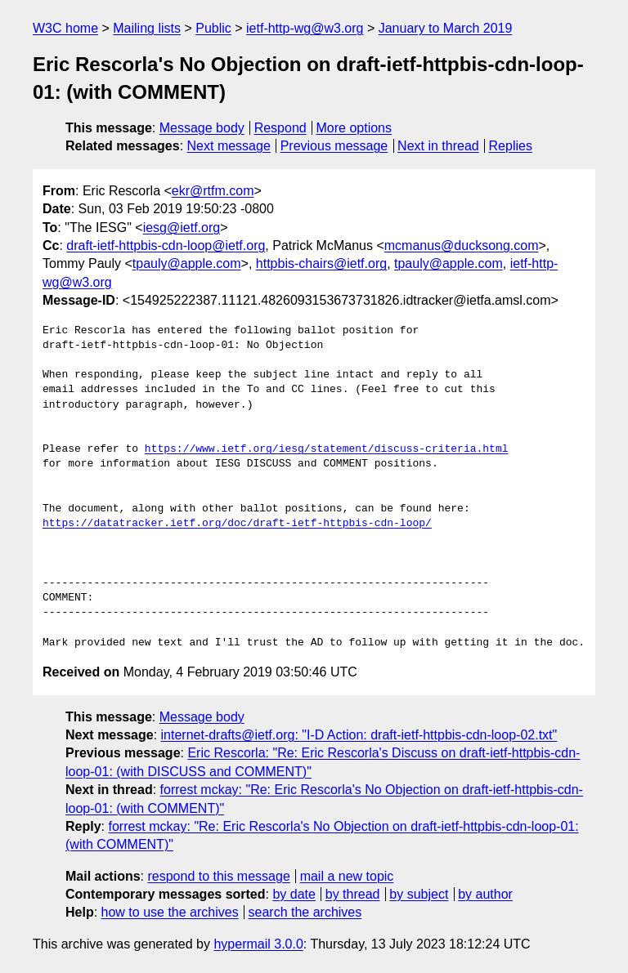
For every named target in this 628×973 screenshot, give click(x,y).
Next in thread (438, 146)
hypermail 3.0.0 (258, 944)
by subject (418, 894)
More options (354, 128)
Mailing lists (147, 28)
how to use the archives (170, 912)
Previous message (334, 146)
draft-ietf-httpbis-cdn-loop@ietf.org (165, 245)
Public (213, 28)
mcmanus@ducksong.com (461, 245)
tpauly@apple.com (186, 263)
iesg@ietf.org (182, 227)
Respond (280, 128)
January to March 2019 (446, 28)
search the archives (305, 912)
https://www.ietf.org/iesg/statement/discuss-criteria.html (327, 449)
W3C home (65, 28)
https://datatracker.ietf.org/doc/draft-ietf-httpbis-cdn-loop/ (237, 523)
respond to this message (218, 876)
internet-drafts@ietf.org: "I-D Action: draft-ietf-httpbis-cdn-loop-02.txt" (359, 735)
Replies (510, 146)
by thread (352, 894)
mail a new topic (347, 876)
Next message (229, 146)
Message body (201, 128)
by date (293, 894)
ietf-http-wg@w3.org (304, 28)
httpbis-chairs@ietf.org (321, 263)
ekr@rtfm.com (213, 191)
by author (485, 894)
